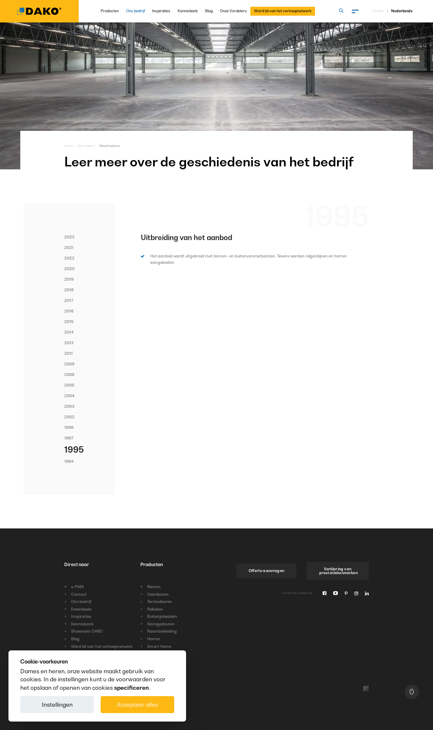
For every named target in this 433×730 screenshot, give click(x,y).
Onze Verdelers (233, 11)
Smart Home (159, 646)
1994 (69, 461)
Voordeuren (158, 594)
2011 (68, 353)
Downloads (81, 609)
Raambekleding (162, 631)
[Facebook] (324, 593)
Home (68, 146)
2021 (69, 247)
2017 (68, 300)
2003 (69, 406)
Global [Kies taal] (377, 11)
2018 (69, 290)
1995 (74, 449)
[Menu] (355, 11)
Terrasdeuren (159, 601)
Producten (110, 11)
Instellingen (57, 704)
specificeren (131, 687)
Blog (209, 11)
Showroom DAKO (86, 631)
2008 (69, 374)
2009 (69, 364)
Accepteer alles (137, 704)
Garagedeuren (161, 624)
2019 (69, 279)
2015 (69, 321)
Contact (79, 594)
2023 (69, 237)
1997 (68, 438)
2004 (69, 395)
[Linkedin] (367, 593)
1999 (69, 427)
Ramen (154, 586)
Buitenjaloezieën (162, 616)
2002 (69, 417)
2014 (69, 332)
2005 (69, 385)
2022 (69, 258)
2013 (69, 342)
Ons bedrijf (135, 11)
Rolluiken (155, 609)
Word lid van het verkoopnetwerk (283, 11)
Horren (153, 638)
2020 (69, 268)
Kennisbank (188, 11)
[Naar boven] (412, 692)
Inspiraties (161, 11)
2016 (69, 311)
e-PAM (77, 586)
